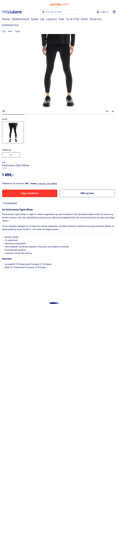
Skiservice (95, 19)
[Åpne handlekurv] (114, 12)
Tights (17, 31)
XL (11, 155)
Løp (42, 19)
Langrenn (51, 19)
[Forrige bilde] (107, 111)
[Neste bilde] (113, 111)
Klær (61, 19)
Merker (6, 19)
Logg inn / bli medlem (47, 183)
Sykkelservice (10, 25)
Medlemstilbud (20, 19)
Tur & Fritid (72, 19)
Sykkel (34, 19)
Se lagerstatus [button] (10, 203)
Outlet (84, 19)
